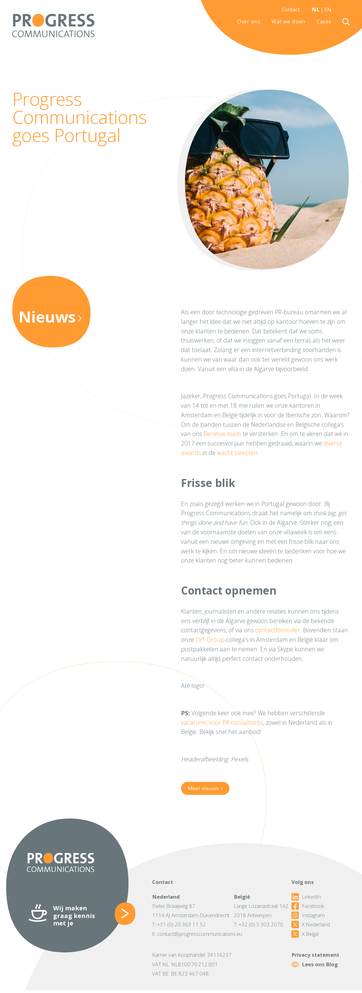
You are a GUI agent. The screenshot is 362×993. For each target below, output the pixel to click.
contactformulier (277, 630)
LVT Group (209, 639)
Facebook (307, 906)
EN (328, 9)
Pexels (239, 759)
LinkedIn (306, 897)
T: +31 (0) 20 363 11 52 (179, 924)
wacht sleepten (237, 453)
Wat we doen (288, 21)
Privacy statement (315, 954)
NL (315, 9)
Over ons (248, 21)
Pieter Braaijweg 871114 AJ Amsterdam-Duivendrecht (190, 910)
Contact (291, 9)
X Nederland (310, 924)
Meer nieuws (205, 788)
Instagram (308, 915)
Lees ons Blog (314, 964)
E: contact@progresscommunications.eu (197, 933)
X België (305, 934)
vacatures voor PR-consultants (222, 722)
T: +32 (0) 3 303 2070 (258, 924)
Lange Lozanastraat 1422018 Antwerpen (261, 910)
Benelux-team (222, 434)
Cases (324, 21)
